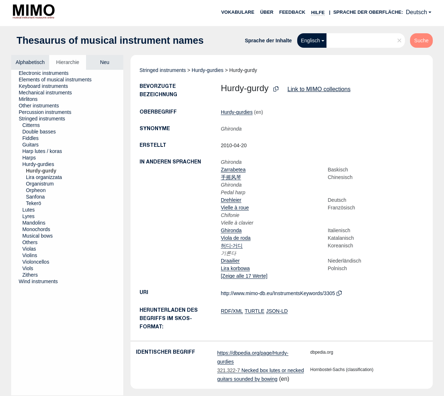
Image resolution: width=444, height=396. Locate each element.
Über (266, 12)
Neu (105, 62)
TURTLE (254, 311)
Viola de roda (236, 238)
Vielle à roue (235, 207)
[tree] (67, 232)
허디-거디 (232, 245)
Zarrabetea (233, 170)
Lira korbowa (235, 268)
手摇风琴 (231, 177)
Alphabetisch (30, 62)
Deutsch (416, 12)
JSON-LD (277, 311)
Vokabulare (238, 12)
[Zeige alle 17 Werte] (244, 276)
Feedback (292, 12)
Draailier (230, 261)
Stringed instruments (163, 70)
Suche (421, 40)
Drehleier (231, 200)
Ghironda (231, 230)
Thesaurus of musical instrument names (110, 40)
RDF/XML (232, 311)
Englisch (310, 40)
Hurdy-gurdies (207, 70)
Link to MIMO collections (318, 89)
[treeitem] (46, 73)
